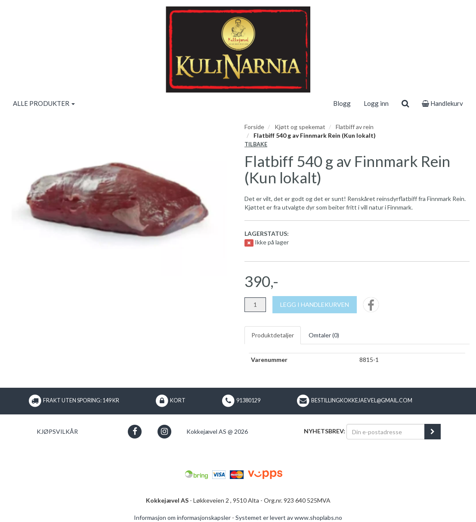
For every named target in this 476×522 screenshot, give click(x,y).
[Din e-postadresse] (385, 431)
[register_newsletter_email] (432, 431)
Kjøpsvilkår (57, 431)
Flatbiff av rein (355, 126)
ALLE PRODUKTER (44, 103)
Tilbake (255, 144)
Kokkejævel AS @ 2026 (217, 431)
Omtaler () (324, 335)
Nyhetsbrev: (324, 431)
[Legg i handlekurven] (314, 304)
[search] (405, 103)
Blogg (342, 103)
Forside (254, 126)
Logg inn (376, 103)
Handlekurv (442, 103)
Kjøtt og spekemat (300, 126)
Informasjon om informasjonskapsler (182, 517)
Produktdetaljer (272, 335)
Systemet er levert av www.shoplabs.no (288, 517)
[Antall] (255, 304)
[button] (134, 431)
